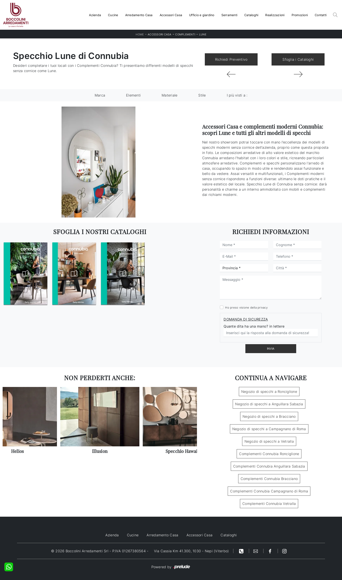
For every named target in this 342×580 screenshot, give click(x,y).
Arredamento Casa (139, 15)
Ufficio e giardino (201, 15)
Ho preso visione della (246, 307)
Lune (202, 34)
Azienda (95, 15)
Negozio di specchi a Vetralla (269, 441)
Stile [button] (202, 95)
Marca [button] (100, 95)
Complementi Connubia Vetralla (269, 503)
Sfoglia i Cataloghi (298, 59)
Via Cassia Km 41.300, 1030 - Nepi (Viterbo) (191, 551)
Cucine (113, 15)
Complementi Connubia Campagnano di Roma (269, 491)
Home (140, 34)
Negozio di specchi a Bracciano (269, 416)
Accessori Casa (171, 15)
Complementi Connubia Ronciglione (269, 454)
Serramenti (229, 15)
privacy (263, 307)
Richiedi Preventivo (231, 59)
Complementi (185, 34)
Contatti (321, 15)
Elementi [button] (133, 95)
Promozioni (300, 15)
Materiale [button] (169, 95)
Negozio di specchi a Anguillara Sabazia (269, 404)
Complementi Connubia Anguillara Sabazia (269, 466)
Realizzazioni (274, 15)
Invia (270, 348)
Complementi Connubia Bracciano (269, 478)
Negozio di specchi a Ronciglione (269, 391)
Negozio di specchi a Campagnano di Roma (269, 429)
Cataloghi (251, 15)
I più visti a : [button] (237, 95)
